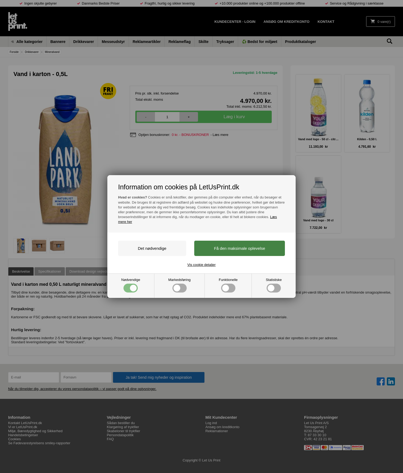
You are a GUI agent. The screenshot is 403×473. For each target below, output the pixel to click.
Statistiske (274, 285)
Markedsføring (179, 285)
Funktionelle (228, 285)
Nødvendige (130, 285)
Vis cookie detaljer (201, 265)
